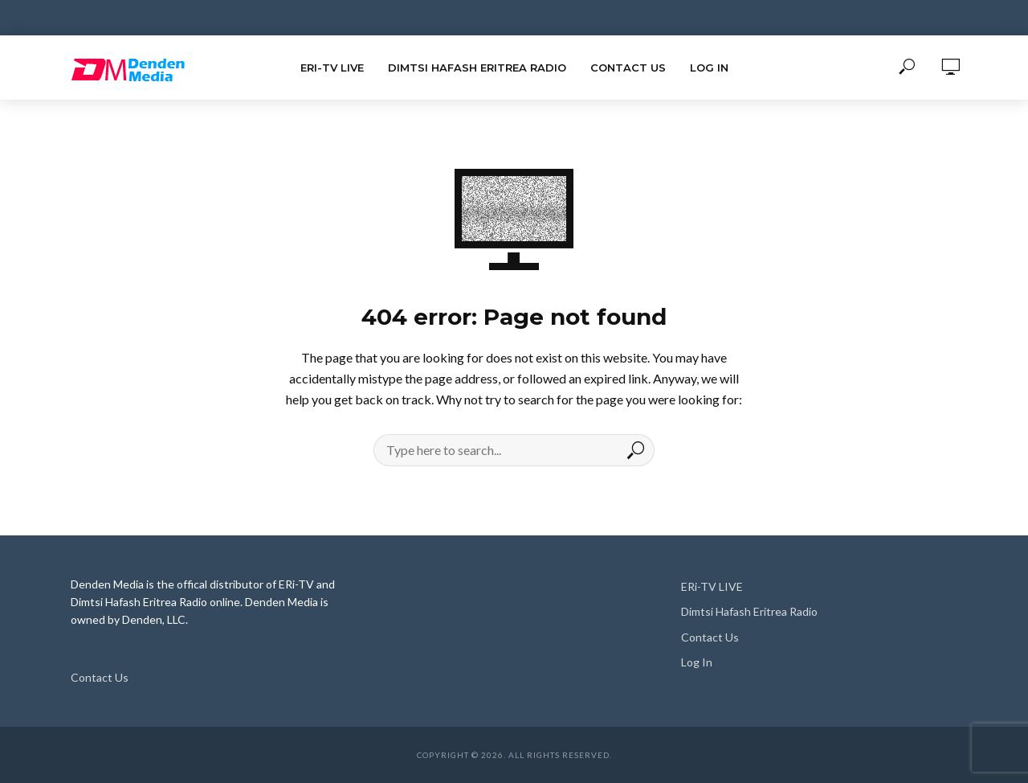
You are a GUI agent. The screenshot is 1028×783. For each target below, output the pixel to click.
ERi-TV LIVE (332, 67)
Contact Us (628, 67)
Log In (709, 67)
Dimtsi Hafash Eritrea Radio (477, 67)
